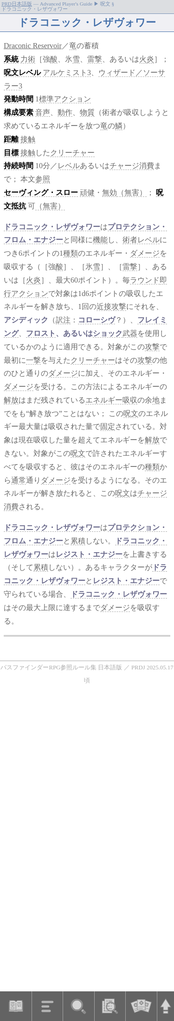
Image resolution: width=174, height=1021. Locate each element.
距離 (11, 139)
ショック (107, 333)
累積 (78, 541)
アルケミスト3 (67, 72)
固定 (107, 426)
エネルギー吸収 (111, 400)
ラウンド (145, 280)
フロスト (41, 333)
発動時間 (18, 99)
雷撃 (94, 59)
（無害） (132, 192)
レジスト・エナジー (89, 554)
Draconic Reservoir (33, 46)
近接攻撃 (111, 306)
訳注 (63, 320)
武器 (129, 333)
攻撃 (152, 347)
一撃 (33, 360)
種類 (70, 253)
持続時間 (18, 166)
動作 (65, 112)
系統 (11, 59)
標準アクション (65, 99)
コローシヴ (96, 320)
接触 (27, 139)
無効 (109, 192)
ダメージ (145, 253)
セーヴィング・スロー (41, 192)
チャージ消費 (132, 166)
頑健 (87, 192)
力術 (27, 59)
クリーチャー (72, 153)
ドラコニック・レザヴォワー (52, 227)
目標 (11, 153)
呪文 (11, 72)
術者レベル (141, 240)
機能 (100, 240)
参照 (42, 179)
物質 (87, 112)
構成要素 (18, 112)
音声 (42, 112)
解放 (11, 400)
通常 (18, 480)
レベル (30, 72)
